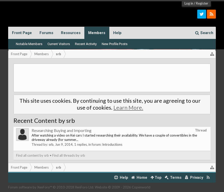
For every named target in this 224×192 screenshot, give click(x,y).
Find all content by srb (32, 155)
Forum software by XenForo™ (51, 187)
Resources (71, 33)
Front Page (22, 33)
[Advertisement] (112, 77)
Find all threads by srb (68, 155)
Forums (46, 33)
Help (117, 33)
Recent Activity (86, 44)
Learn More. (128, 107)
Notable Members (29, 44)
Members (96, 33)
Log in (189, 3)
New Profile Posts (114, 44)
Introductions (112, 144)
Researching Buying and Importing (61, 130)
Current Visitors (58, 44)
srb (51, 144)
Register (202, 3)
